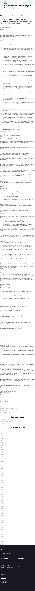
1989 (3, 491)
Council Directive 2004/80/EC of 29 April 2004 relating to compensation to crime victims (16, 19)
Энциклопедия (3, 565)
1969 (3, 525)
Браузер (8, 572)
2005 (3, 463)
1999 (3, 473)
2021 (3, 435)
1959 (3, 543)
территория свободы (5, 423)
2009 (3, 456)
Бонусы (8, 569)
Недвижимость (3, 574)
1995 (3, 480)
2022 (3, 433)
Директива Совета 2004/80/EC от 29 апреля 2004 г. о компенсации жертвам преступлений (17, 21)
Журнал (2, 561)
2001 (3, 470)
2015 (3, 445)
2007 (3, 459)
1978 (3, 510)
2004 (3, 464)
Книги (8, 565)
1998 (3, 475)
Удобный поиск (3, 572)
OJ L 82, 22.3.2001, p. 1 (5, 410)
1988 (3, 492)
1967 (3, 529)
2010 (3, 454)
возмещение (4, 419)
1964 (3, 534)
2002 (3, 468)
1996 (3, 478)
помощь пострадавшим (6, 421)
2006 (3, 461)
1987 (3, 494)
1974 (3, 517)
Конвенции (19, 561)
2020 (3, 437)
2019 (3, 438)
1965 (3, 532)
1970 (3, 524)
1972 (3, 520)
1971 (3, 522)
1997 (3, 477)
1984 (3, 499)
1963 (3, 536)
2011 (3, 452)
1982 (3, 503)
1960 (3, 541)
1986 (3, 496)
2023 (3, 431)
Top (1, 415)
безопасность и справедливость (7, 424)
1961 (3, 539)
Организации (19, 564)
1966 (3, 531)
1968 (3, 527)
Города (19, 566)
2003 (3, 466)
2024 (3, 430)
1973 (3, 518)
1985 (3, 498)
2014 (3, 447)
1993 (3, 484)
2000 (3, 471)
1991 (3, 487)
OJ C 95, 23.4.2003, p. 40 (5, 406)
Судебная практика (10, 567)
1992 (3, 485)
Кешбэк (2, 569)
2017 (3, 442)
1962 (3, 538)
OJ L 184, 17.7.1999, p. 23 (6, 412)
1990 (3, 489)
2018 (3, 440)
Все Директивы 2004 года (17, 11)
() (16, 36)
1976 (3, 513)
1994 (3, 482)
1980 (3, 506)
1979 (3, 508)
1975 (3, 515)
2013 (3, 449)
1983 (3, 501)
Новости (2, 567)
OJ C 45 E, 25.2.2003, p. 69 (6, 401)
